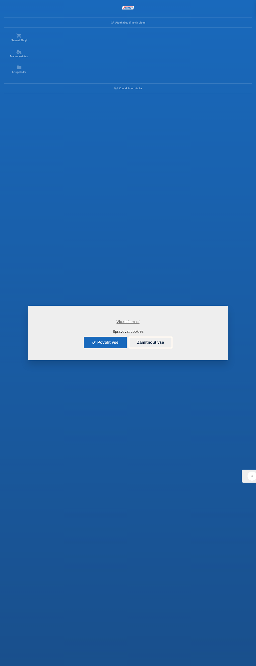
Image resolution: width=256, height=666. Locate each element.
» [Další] (193, 604)
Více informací (128, 322)
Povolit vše (105, 342)
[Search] (109, 9)
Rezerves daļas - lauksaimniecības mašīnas (118, 22)
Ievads (75, 22)
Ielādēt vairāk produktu (148, 578)
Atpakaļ (54, 22)
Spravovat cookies (128, 331)
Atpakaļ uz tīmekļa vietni (17, 24)
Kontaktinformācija (20, 90)
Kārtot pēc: (73, 56)
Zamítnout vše (150, 342)
